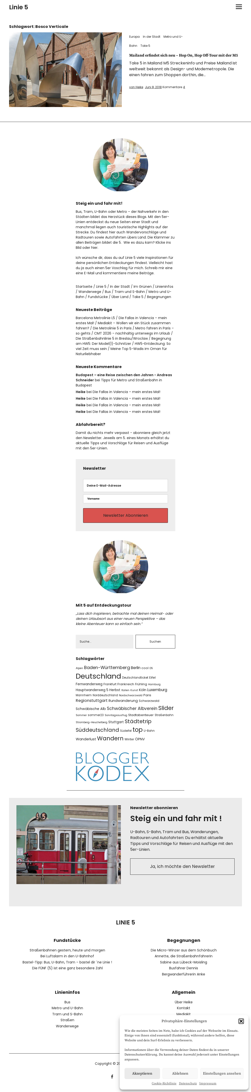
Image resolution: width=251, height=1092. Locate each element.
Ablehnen (180, 1073)
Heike (81, 391)
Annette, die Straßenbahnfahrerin (184, 960)
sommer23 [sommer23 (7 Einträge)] (96, 719)
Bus (108, 291)
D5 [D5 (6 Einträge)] (151, 672)
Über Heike (184, 1006)
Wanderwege (89, 291)
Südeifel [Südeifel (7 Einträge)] (126, 735)
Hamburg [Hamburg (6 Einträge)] (154, 689)
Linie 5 (18, 7)
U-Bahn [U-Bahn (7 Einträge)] (149, 735)
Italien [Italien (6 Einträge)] (125, 694)
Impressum (207, 1083)
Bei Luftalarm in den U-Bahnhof (67, 960)
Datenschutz (188, 1083)
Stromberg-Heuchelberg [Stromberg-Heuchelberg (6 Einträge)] (91, 727)
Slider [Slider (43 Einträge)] (166, 712)
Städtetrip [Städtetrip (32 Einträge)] (138, 725)
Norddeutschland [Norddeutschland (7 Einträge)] (105, 700)
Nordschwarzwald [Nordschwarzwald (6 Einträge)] (130, 700)
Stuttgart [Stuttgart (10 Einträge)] (116, 726)
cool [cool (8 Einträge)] (145, 672)
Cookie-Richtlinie (164, 1083)
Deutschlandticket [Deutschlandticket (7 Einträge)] (135, 682)
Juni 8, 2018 (153, 93)
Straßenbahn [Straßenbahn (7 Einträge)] (164, 719)
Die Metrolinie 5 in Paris (112, 328)
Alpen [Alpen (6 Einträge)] (79, 672)
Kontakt (183, 1012)
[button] (241, 1021)
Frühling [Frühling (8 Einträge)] (141, 688)
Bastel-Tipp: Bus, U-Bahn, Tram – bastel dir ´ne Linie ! (67, 966)
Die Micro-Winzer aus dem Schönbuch (184, 954)
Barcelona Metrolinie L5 (95, 317)
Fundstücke (98, 296)
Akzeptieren (142, 1073)
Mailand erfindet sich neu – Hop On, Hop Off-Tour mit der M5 (183, 58)
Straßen (67, 1024)
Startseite (84, 286)
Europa (134, 37)
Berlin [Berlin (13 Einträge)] (135, 671)
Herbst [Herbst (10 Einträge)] (114, 694)
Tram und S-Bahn (129, 291)
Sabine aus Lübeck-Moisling (183, 966)
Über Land (120, 296)
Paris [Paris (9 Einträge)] (147, 699)
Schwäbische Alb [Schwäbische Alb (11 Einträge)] (91, 713)
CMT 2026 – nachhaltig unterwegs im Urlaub (132, 333)
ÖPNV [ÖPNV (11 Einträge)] (140, 743)
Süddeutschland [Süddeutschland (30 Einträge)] (97, 734)
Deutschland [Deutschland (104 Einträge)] (98, 680)
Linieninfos (164, 286)
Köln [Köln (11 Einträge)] (142, 694)
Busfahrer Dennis (183, 972)
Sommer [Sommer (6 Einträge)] (81, 719)
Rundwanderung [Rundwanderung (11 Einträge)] (123, 705)
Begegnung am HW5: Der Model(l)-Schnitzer (123, 341)
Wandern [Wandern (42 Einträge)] (110, 743)
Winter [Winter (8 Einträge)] (129, 744)
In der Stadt (151, 37)
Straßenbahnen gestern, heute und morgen (67, 954)
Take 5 (145, 46)
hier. (94, 247)
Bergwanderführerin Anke (183, 978)
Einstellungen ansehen (222, 1073)
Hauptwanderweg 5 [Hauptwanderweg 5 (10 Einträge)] (92, 694)
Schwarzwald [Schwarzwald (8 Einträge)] (149, 705)
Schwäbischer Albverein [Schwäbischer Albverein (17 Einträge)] (132, 713)
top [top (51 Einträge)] (138, 734)
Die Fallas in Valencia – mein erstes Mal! (126, 391)
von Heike (136, 93)
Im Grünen (143, 286)
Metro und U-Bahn (67, 1012)
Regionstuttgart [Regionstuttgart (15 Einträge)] (92, 705)
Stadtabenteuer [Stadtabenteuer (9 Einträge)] (141, 719)
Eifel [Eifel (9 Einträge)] (152, 682)
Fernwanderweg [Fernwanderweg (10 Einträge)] (89, 688)
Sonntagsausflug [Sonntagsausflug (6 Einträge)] (116, 719)
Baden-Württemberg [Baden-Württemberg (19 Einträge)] (107, 672)
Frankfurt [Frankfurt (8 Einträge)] (109, 688)
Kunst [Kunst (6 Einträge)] (134, 694)
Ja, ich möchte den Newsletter (182, 872)
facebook (112, 1080)
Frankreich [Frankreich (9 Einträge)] (125, 688)
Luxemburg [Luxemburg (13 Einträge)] (157, 694)
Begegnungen (159, 296)
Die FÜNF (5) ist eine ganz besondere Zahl (67, 972)
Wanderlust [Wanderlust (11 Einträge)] (86, 743)
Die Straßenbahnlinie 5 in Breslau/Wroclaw (112, 338)
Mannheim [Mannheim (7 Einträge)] (84, 700)
